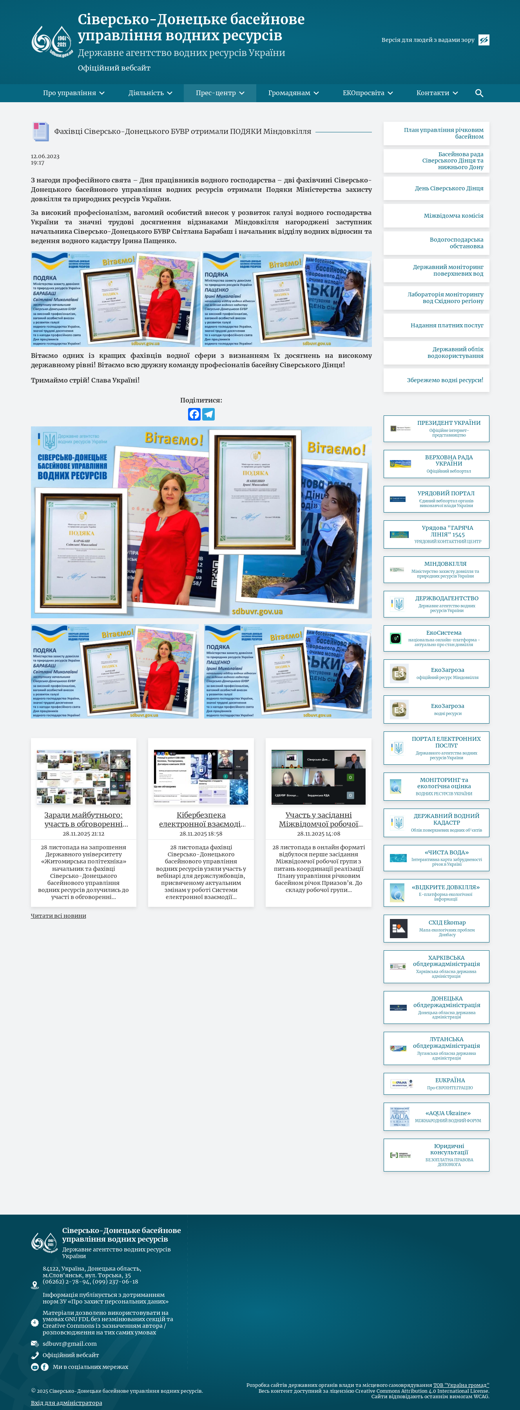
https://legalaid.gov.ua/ (436, 1155)
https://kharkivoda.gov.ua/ (436, 967)
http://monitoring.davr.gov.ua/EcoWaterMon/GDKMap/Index (436, 787)
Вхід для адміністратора (66, 1402)
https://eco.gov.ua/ (436, 639)
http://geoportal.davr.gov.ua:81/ (436, 823)
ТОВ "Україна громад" (461, 1385)
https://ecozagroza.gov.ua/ (436, 673)
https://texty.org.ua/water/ (436, 858)
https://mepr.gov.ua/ (436, 570)
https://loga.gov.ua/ (436, 1048)
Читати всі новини (58, 915)
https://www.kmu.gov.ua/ (436, 499)
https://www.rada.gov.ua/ (436, 464)
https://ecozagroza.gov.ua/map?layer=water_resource (436, 709)
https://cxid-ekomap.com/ (436, 928)
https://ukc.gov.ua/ (436, 535)
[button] (479, 93)
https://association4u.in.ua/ (436, 1083)
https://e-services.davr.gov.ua (436, 748)
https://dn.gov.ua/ (436, 1007)
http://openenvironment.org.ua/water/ (436, 892)
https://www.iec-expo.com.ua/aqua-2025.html (436, 1116)
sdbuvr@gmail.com (70, 1343)
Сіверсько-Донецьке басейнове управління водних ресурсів (191, 27)
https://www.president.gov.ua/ (436, 429)
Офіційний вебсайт (114, 68)
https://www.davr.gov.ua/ (436, 604)
